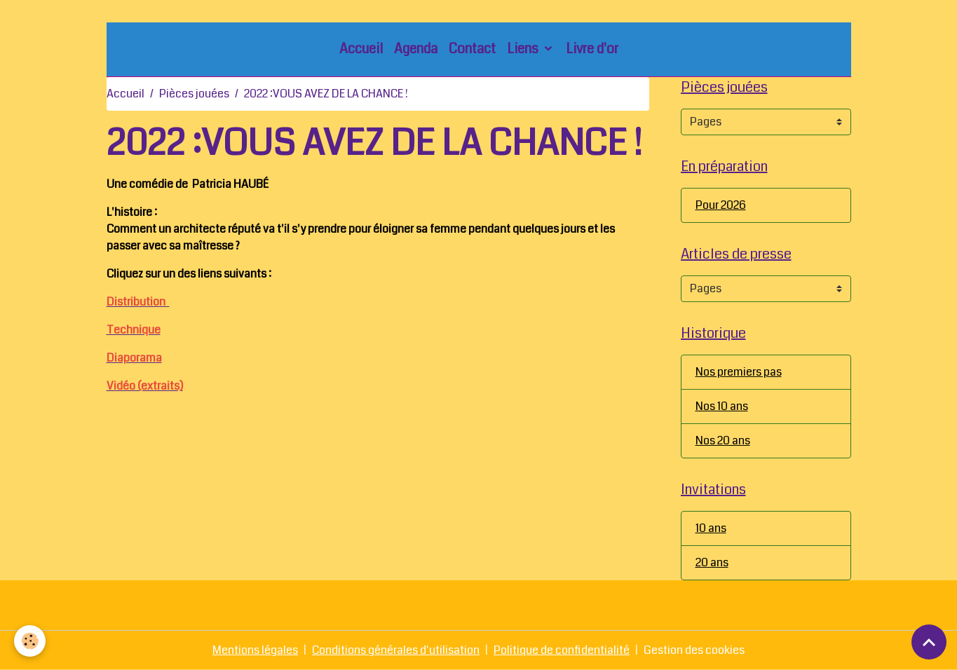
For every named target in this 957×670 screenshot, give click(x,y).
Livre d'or (592, 48)
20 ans (711, 562)
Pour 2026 (720, 205)
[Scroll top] (928, 641)
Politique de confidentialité (562, 650)
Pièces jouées (194, 94)
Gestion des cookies (694, 650)
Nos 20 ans (722, 440)
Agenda (415, 48)
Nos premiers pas (738, 372)
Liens (524, 48)
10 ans (710, 528)
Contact (472, 48)
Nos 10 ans (721, 406)
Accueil (361, 48)
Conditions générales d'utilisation (396, 650)
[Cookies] (30, 641)
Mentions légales (255, 650)
